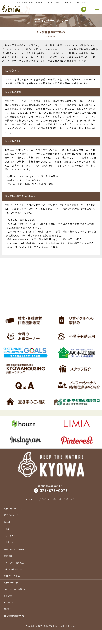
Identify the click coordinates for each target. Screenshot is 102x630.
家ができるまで (11, 515)
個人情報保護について (14, 616)
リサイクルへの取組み (14, 563)
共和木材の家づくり (13, 509)
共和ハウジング (11, 583)
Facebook (8, 602)
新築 (7, 529)
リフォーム (10, 535)
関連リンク (9, 609)
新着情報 (8, 556)
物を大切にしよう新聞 (14, 549)
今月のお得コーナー (13, 569)
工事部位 (9, 542)
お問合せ (83, 9)
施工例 (7, 522)
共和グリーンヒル (12, 576)
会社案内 (8, 596)
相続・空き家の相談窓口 (15, 589)
